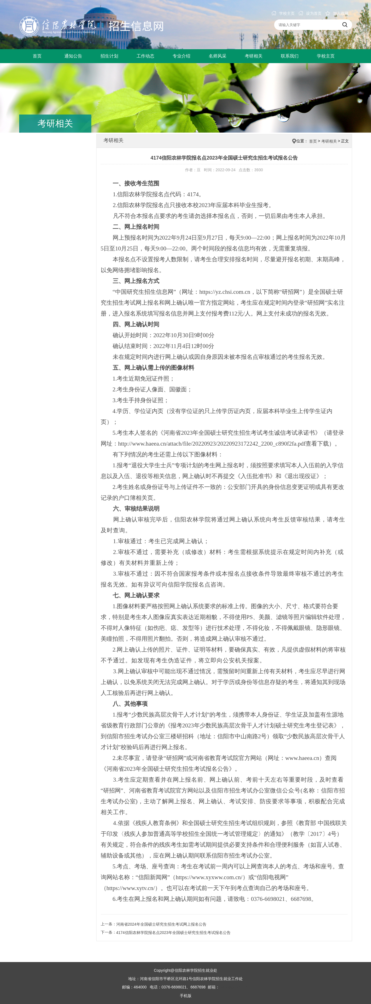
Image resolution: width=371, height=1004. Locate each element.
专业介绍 (181, 56)
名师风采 (217, 56)
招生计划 (109, 56)
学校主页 (283, 13)
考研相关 (254, 56)
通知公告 (73, 56)
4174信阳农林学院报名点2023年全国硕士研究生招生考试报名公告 (173, 932)
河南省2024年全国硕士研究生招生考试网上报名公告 (161, 924)
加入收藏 (337, 13)
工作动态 (145, 56)
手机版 (185, 995)
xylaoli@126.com (234, 987)
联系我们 (290, 56)
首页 (37, 56)
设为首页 (310, 13)
